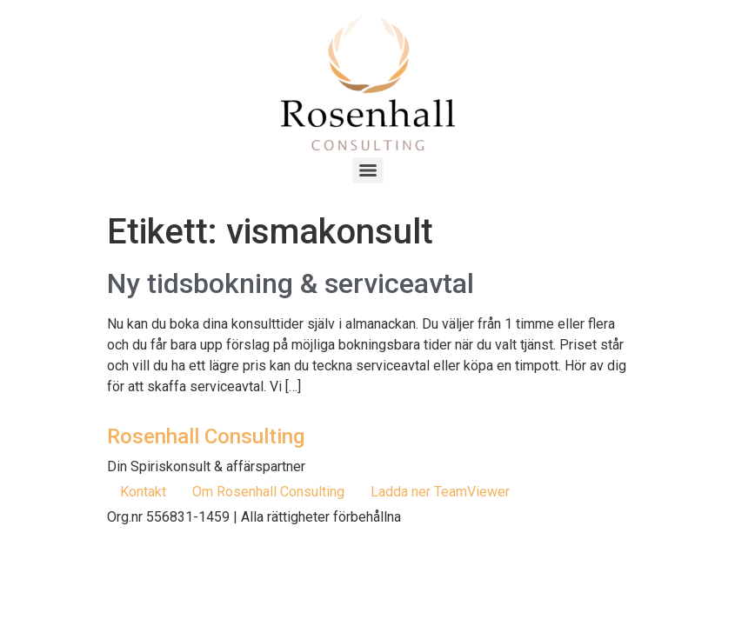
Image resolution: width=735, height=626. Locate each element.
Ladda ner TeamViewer (440, 491)
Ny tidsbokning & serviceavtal (290, 283)
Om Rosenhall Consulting (268, 491)
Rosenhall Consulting (205, 436)
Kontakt (143, 491)
